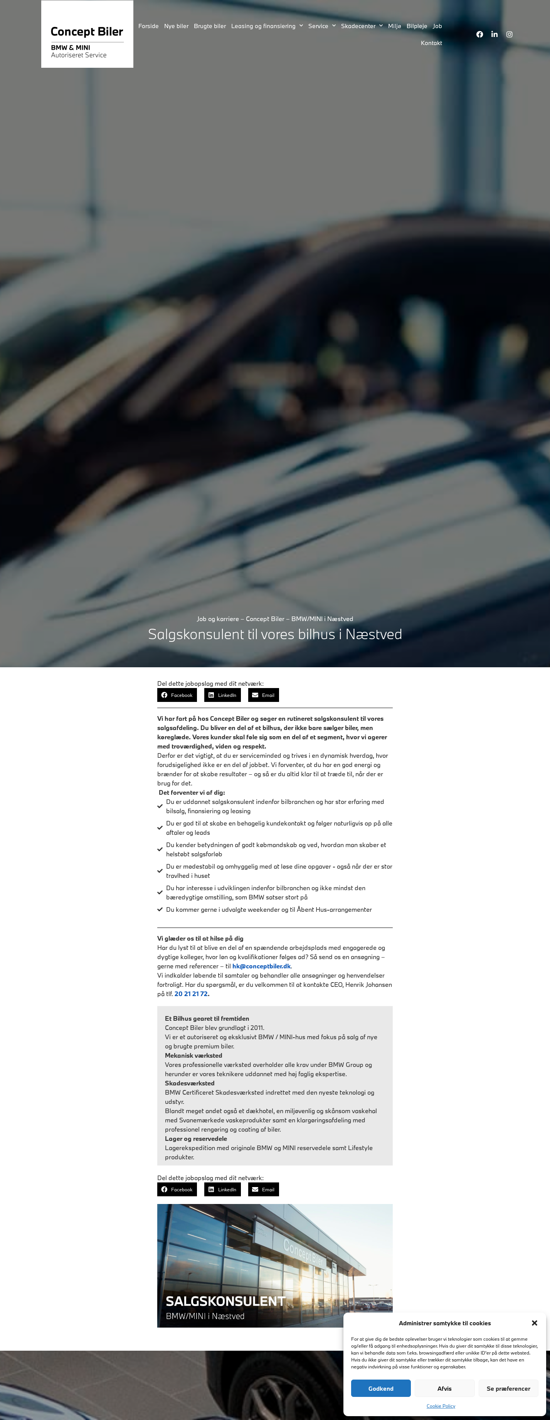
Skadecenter (362, 26)
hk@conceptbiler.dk (261, 966)
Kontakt (431, 43)
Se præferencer (508, 1388)
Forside (148, 26)
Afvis (444, 1388)
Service (322, 26)
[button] (534, 1323)
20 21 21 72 (191, 994)
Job (437, 26)
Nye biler (176, 26)
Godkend (381, 1388)
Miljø (394, 26)
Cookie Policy (441, 1406)
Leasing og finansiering (267, 26)
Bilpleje (417, 26)
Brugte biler (210, 26)
